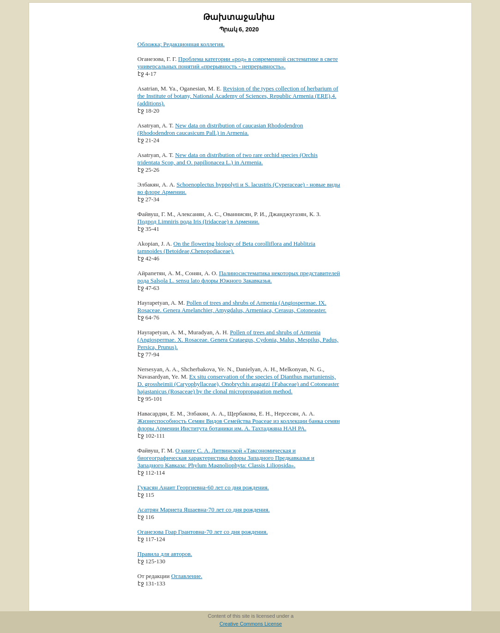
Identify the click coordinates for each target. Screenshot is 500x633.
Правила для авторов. (165, 553)
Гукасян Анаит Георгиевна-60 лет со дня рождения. (203, 487)
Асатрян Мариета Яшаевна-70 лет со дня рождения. (204, 509)
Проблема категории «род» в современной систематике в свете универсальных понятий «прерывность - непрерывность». (238, 62)
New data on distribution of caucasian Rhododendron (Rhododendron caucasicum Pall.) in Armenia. (220, 129)
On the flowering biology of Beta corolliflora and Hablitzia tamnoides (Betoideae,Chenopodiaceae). (227, 247)
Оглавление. (186, 576)
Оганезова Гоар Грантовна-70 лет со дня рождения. (203, 531)
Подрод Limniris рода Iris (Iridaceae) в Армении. (198, 221)
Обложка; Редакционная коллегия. (181, 44)
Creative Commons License (250, 624)
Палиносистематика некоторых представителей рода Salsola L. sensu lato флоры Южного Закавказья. (239, 277)
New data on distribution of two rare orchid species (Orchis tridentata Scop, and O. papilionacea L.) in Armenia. (228, 158)
